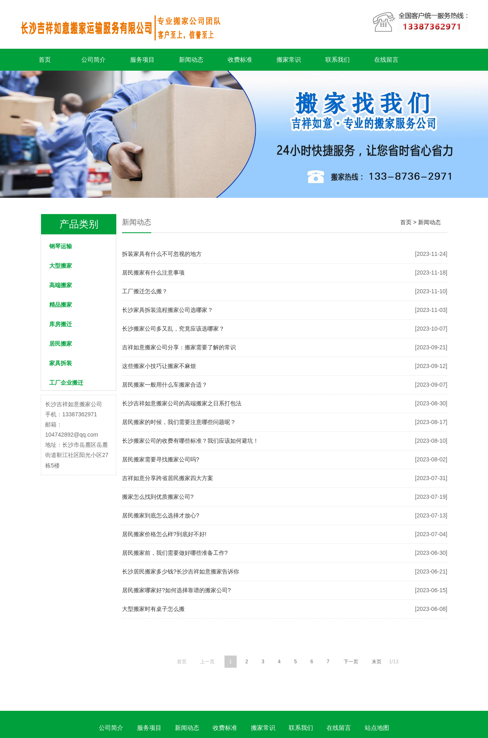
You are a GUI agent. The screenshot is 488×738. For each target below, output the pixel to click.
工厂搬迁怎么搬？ (145, 291)
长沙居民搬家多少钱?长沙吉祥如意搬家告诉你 (180, 571)
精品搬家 (60, 304)
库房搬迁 (60, 324)
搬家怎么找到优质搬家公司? (158, 496)
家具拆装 (60, 363)
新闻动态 (191, 59)
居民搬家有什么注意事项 (153, 272)
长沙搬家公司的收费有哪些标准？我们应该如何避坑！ (190, 440)
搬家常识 (289, 59)
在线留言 (386, 59)
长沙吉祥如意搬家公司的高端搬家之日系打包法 (182, 403)
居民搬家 (60, 343)
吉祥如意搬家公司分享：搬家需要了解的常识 (179, 347)
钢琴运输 (60, 246)
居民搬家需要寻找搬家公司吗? (160, 459)
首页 (45, 59)
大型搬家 (60, 265)
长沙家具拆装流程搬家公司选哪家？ (167, 310)
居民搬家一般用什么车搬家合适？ (164, 384)
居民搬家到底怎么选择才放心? (160, 515)
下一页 (351, 661)
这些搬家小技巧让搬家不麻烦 (159, 366)
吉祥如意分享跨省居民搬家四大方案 (167, 478)
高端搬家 (60, 285)
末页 (376, 661)
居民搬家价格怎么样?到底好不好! (164, 534)
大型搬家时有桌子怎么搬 (153, 609)
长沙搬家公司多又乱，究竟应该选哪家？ (173, 328)
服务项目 (142, 59)
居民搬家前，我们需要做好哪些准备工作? (175, 553)
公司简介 (93, 59)
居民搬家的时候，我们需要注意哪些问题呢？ (179, 422)
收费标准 (240, 59)
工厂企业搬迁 (66, 382)
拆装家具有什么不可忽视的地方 (162, 254)
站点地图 (377, 727)
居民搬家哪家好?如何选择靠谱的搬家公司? (176, 590)
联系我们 (337, 59)
